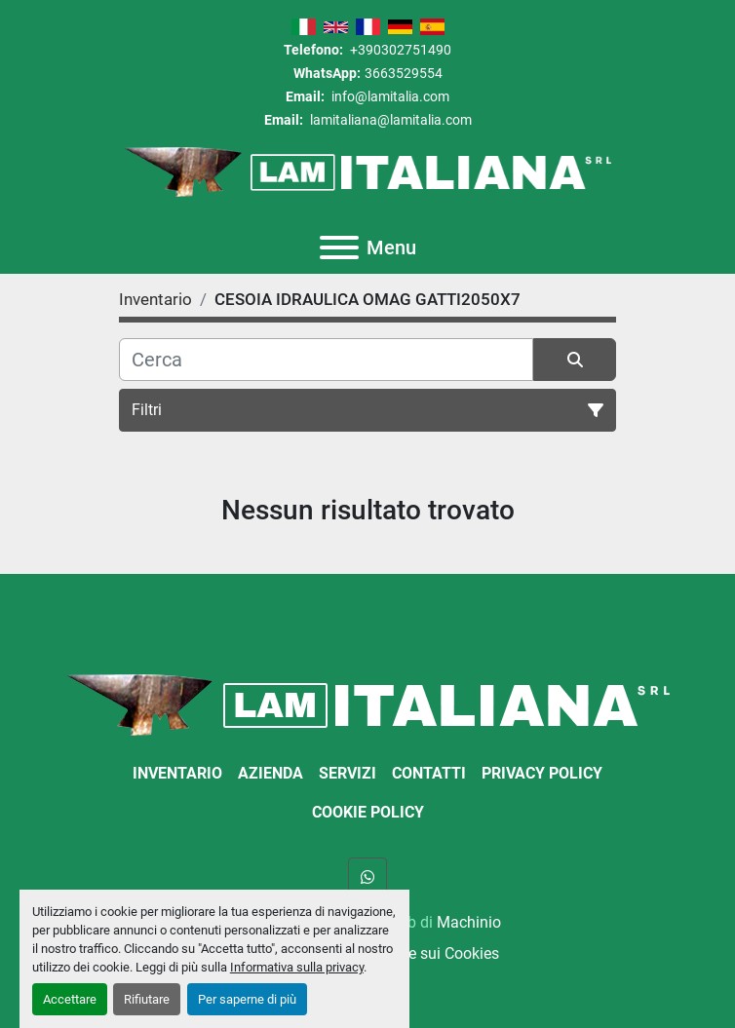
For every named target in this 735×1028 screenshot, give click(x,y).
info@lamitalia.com (389, 96)
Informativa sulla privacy (297, 967)
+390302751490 (399, 49)
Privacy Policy (542, 773)
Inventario (177, 773)
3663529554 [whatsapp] (404, 73)
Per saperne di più (247, 999)
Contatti (429, 773)
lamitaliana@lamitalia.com (389, 120)
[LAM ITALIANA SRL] (368, 704)
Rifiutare (147, 999)
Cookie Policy (368, 812)
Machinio (469, 922)
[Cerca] (326, 359)
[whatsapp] (367, 876)
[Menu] (339, 247)
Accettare (70, 999)
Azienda (270, 773)
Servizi (347, 773)
